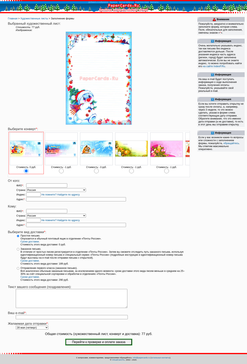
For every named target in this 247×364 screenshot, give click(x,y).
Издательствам (142, 2)
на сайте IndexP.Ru (214, 66)
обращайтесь (231, 143)
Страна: (21, 190)
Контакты (154, 2)
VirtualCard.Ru (118, 360)
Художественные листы (34, 18)
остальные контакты (160, 357)
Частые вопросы (126, 2)
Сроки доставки (30, 241)
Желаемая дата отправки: (28, 327)
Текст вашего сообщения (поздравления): (39, 287)
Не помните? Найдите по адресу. (60, 194)
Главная (13, 18)
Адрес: (20, 199)
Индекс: (21, 194)
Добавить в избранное (98, 2)
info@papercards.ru (141, 357)
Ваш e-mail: (17, 316)
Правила (113, 2)
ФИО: (20, 185)
